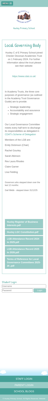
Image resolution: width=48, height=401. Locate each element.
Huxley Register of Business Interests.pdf (22, 224)
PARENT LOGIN (24, 385)
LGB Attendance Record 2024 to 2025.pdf (23, 240)
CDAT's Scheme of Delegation (20, 134)
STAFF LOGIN (24, 378)
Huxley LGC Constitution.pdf (22, 232)
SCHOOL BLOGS (24, 391)
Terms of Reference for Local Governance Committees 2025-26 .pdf (24, 262)
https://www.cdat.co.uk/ (24, 76)
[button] (7, 3)
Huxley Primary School (24, 19)
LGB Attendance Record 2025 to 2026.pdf (23, 251)
